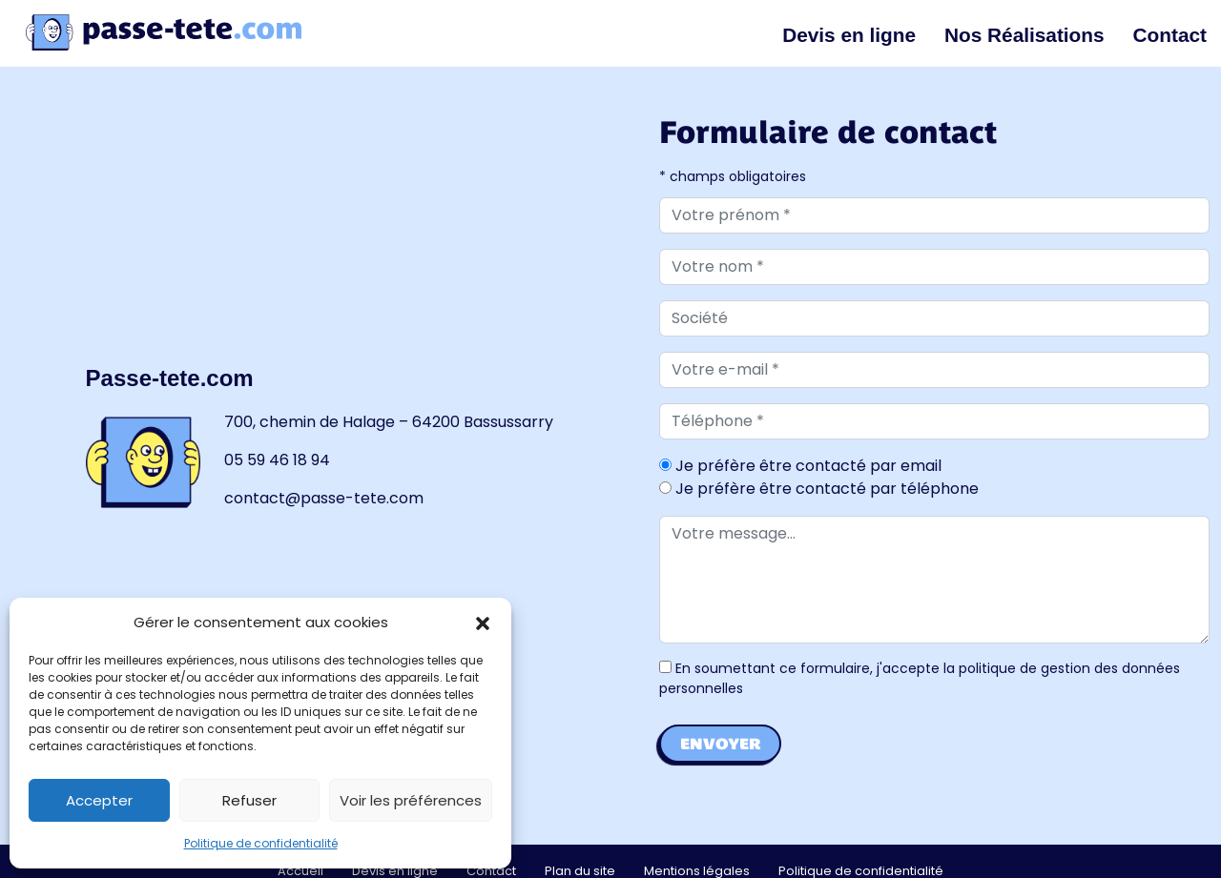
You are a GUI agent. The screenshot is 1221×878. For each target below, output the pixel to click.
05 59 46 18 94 (277, 460)
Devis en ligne (849, 35)
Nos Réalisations (1024, 35)
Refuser (249, 800)
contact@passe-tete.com (324, 498)
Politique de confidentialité (261, 843)
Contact (1170, 35)
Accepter (99, 800)
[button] (482, 622)
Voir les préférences (411, 800)
